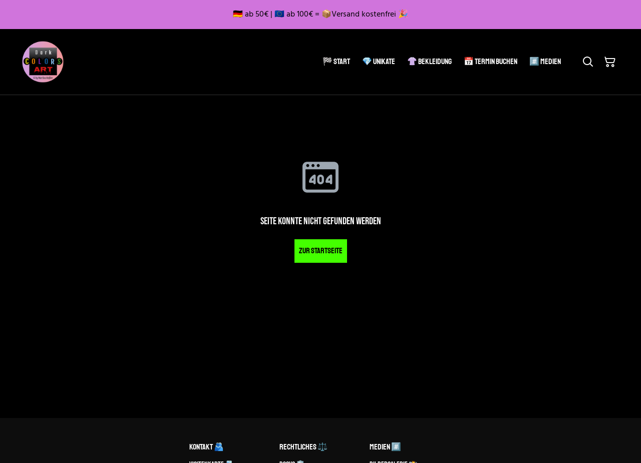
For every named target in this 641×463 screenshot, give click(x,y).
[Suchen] (588, 62)
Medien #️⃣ (385, 447)
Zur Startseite (321, 251)
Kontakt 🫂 (206, 447)
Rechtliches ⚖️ (303, 447)
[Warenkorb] (610, 62)
